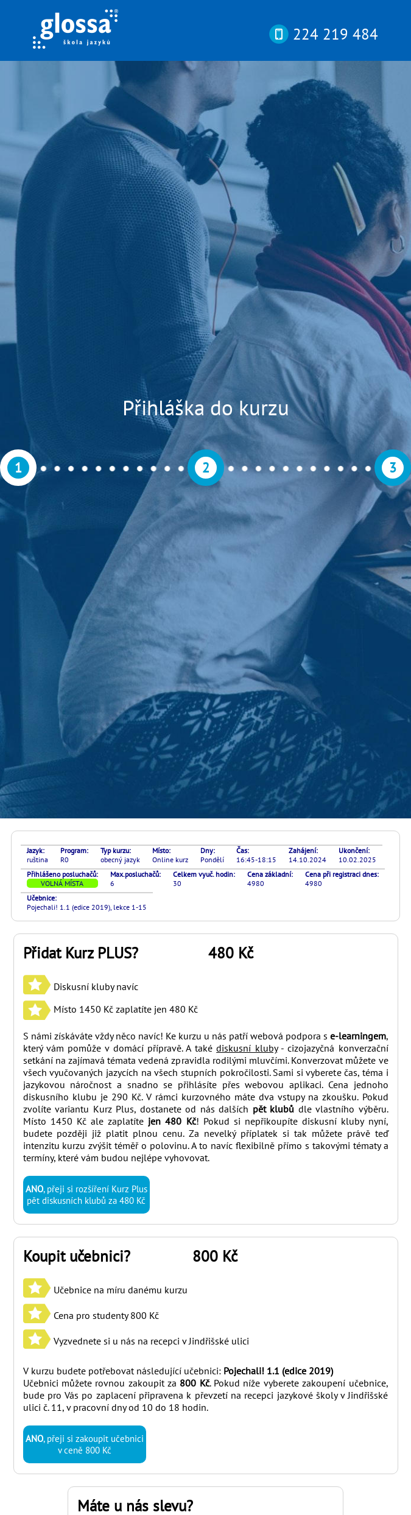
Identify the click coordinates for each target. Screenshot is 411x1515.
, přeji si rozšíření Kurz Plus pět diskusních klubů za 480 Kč (86, 656)
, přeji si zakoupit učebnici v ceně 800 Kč (84, 906)
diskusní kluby (246, 510)
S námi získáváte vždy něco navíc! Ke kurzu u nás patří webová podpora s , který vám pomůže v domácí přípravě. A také (205, 503)
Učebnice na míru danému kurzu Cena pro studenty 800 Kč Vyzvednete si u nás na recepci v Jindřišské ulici (136, 777)
